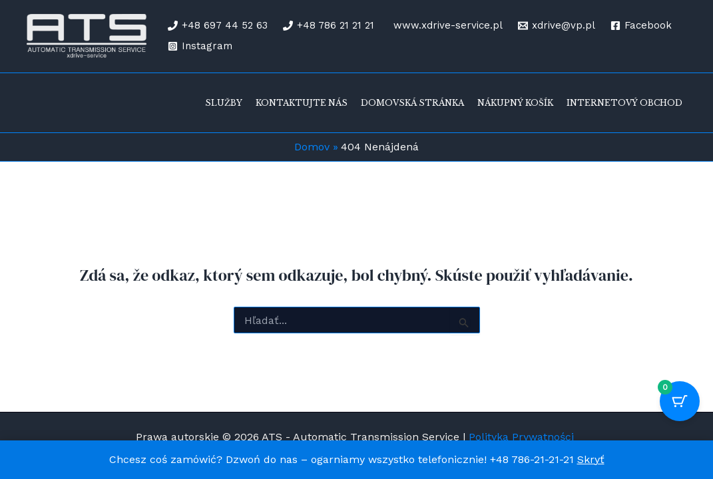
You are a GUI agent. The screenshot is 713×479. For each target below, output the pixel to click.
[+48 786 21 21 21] (328, 25)
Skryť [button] (590, 459)
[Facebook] (641, 25)
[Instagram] (200, 46)
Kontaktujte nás (302, 103)
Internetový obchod (624, 103)
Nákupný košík (515, 103)
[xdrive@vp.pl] (556, 25)
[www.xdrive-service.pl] (446, 25)
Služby (223, 103)
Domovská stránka (412, 103)
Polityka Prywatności (523, 436)
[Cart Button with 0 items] (680, 401)
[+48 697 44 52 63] (217, 25)
